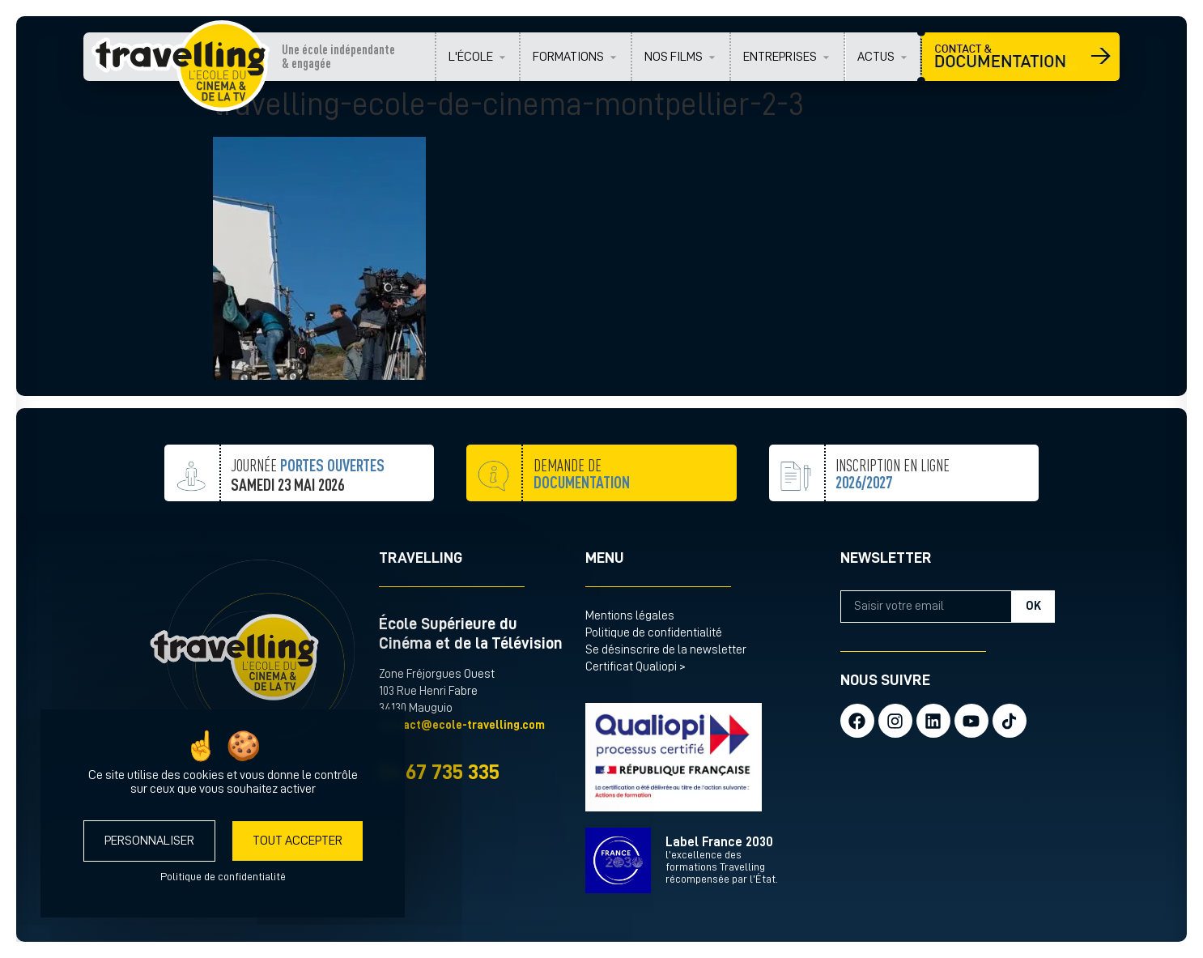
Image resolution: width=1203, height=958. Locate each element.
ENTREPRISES (780, 56)
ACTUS (876, 56)
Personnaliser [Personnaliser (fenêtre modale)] (149, 840)
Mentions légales (629, 616)
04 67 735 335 (439, 772)
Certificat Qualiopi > (635, 667)
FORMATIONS (568, 56)
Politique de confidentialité (653, 633)
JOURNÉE (308, 490)
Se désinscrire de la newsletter (665, 650)
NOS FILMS (673, 56)
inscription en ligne (892, 514)
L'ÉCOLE (470, 56)
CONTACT (1020, 56)
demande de (581, 509)
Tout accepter (297, 840)
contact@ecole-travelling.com (462, 725)
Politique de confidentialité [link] (223, 876)
